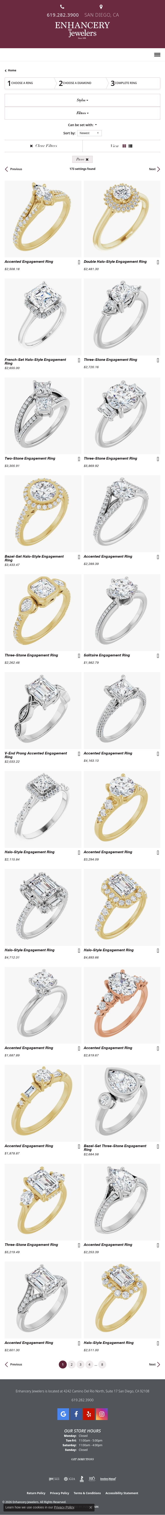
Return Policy (36, 1493)
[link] (62, 9)
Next (152, 169)
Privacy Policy (59, 1493)
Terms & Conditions (87, 1493)
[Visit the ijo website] (54, 1478)
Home (12, 70)
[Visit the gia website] (69, 1478)
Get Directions (82, 1459)
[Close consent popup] (90, 1507)
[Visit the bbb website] (82, 1478)
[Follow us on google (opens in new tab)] (63, 1414)
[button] (7, 55)
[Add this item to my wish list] (78, 263)
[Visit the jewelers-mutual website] (108, 1478)
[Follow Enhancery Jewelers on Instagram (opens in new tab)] (102, 1414)
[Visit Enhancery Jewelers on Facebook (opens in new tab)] (76, 1414)
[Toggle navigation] (157, 54)
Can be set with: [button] (81, 125)
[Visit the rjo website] (91, 1478)
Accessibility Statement (121, 1493)
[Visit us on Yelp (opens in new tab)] (89, 1414)
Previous (16, 169)
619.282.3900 (82, 1400)
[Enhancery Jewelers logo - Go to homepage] (82, 30)
